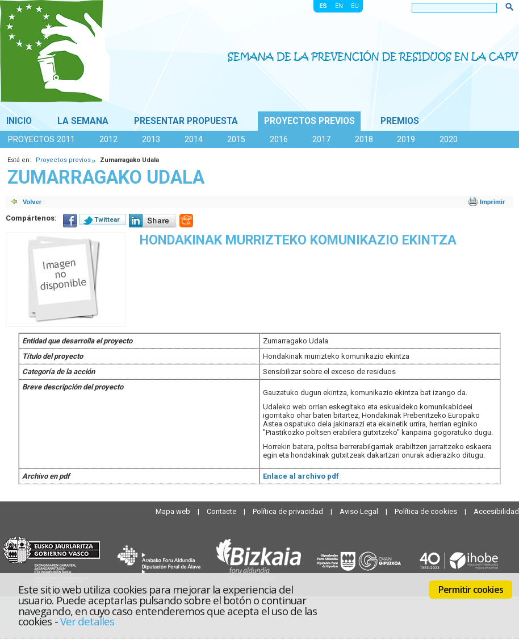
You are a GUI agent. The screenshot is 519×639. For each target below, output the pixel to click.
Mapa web (174, 511)
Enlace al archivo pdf (301, 476)
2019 (406, 139)
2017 (321, 139)
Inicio (19, 121)
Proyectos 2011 (41, 139)
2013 (151, 139)
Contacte (222, 511)
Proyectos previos (309, 121)
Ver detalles (87, 621)
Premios (399, 121)
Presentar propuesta (186, 121)
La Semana (82, 121)
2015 (236, 139)
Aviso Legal (360, 511)
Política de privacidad (289, 511)
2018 (364, 139)
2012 (108, 139)
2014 (194, 139)
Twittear (107, 219)
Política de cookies (427, 511)
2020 (449, 139)
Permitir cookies (470, 589)
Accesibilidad (496, 511)
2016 (279, 139)
